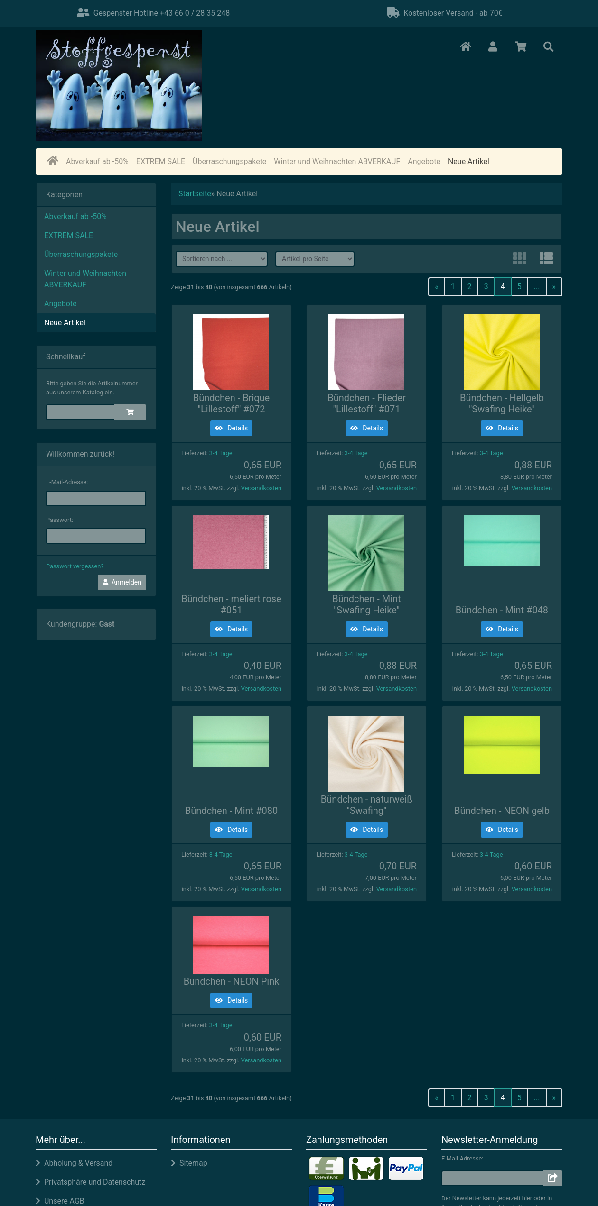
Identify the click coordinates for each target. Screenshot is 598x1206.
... (537, 286)
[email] (96, 498)
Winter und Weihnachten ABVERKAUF (337, 161)
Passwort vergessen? (74, 566)
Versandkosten (261, 488)
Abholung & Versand (74, 1163)
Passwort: (59, 519)
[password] (96, 536)
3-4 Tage (221, 453)
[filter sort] (222, 259)
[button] (493, 47)
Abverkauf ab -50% (97, 161)
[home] (52, 161)
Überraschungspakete (229, 161)
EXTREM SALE (160, 161)
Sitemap (189, 1163)
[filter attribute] (315, 259)
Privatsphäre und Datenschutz (90, 1182)
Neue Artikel (468, 161)
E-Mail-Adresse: (67, 481)
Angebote (424, 161)
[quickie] (80, 412)
